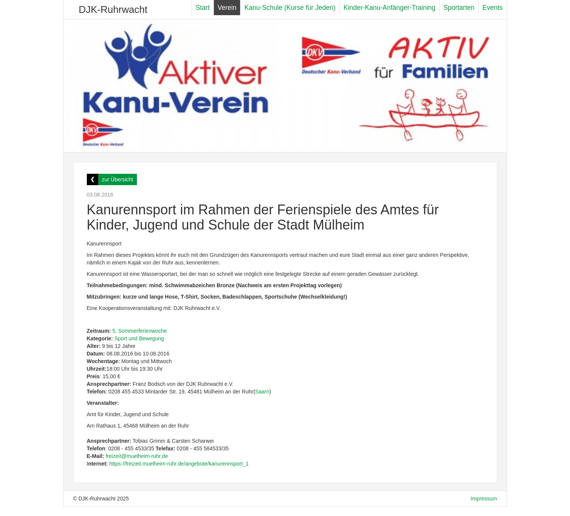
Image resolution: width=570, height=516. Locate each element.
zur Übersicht (117, 179)
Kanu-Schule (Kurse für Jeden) (289, 7)
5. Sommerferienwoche (139, 331)
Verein (227, 7)
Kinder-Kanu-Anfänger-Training (390, 7)
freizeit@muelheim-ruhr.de (136, 456)
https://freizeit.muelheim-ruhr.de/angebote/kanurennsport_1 (179, 464)
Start (203, 7)
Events (492, 7)
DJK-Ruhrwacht (113, 9)
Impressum (484, 499)
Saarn (262, 392)
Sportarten (458, 7)
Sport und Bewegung (139, 338)
